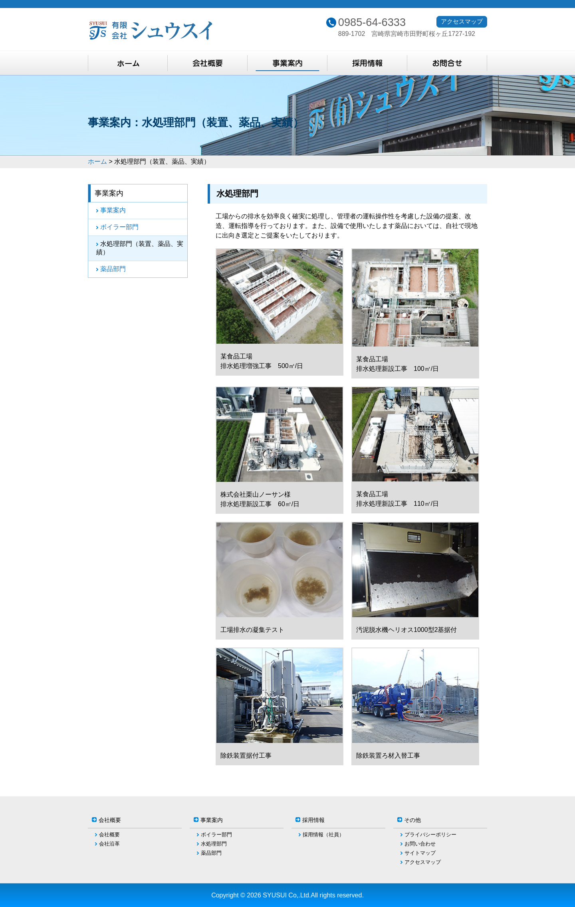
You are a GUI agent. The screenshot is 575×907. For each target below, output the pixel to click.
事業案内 (113, 210)
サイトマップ (420, 853)
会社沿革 (109, 844)
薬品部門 (113, 268)
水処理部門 (214, 844)
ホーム (97, 161)
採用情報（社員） (323, 835)
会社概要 (109, 835)
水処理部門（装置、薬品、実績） (139, 247)
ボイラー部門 (119, 227)
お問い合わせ (420, 844)
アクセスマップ (462, 21)
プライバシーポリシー (430, 835)
